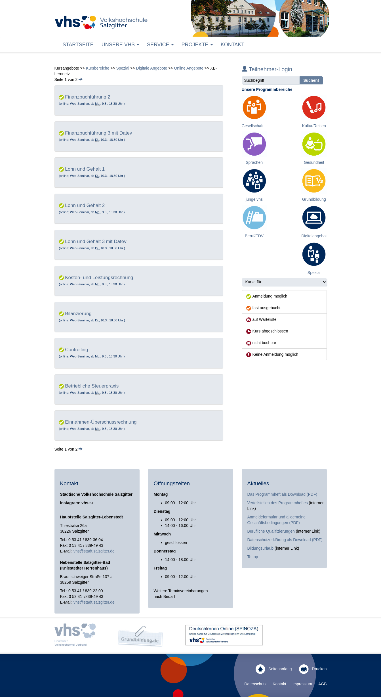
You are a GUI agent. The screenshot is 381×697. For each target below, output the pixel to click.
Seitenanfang (274, 669)
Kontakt (233, 44)
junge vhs (254, 199)
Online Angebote (188, 68)
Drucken (313, 669)
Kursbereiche (98, 68)
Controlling (76, 349)
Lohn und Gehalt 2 (85, 205)
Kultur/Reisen (314, 126)
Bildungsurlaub (260, 548)
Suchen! (311, 80)
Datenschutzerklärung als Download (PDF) (285, 539)
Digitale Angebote (151, 68)
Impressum (302, 684)
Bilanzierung (78, 313)
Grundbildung (314, 199)
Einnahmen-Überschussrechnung (100, 422)
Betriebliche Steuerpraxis (92, 386)
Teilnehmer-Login (267, 69)
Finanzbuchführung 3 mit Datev (98, 133)
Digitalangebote (315, 236)
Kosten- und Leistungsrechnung (99, 277)
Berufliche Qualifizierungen (271, 531)
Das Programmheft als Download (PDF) (282, 494)
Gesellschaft (253, 126)
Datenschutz (255, 684)
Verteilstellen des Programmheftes (277, 503)
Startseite (78, 44)
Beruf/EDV (254, 236)
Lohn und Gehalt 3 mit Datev (95, 241)
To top (252, 556)
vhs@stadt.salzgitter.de (94, 551)
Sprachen (254, 162)
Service (160, 44)
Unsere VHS (120, 44)
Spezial (122, 68)
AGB (322, 684)
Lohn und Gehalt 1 (85, 169)
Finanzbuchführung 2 (87, 97)
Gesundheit (314, 162)
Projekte (197, 44)
